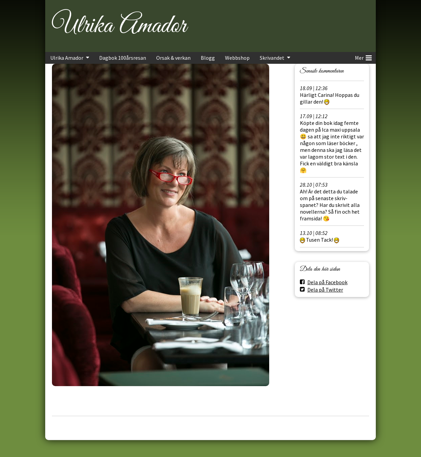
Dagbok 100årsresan (122, 57)
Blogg (208, 57)
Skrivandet (272, 57)
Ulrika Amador (119, 26)
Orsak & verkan (173, 57)
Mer (363, 56)
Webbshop (237, 57)
